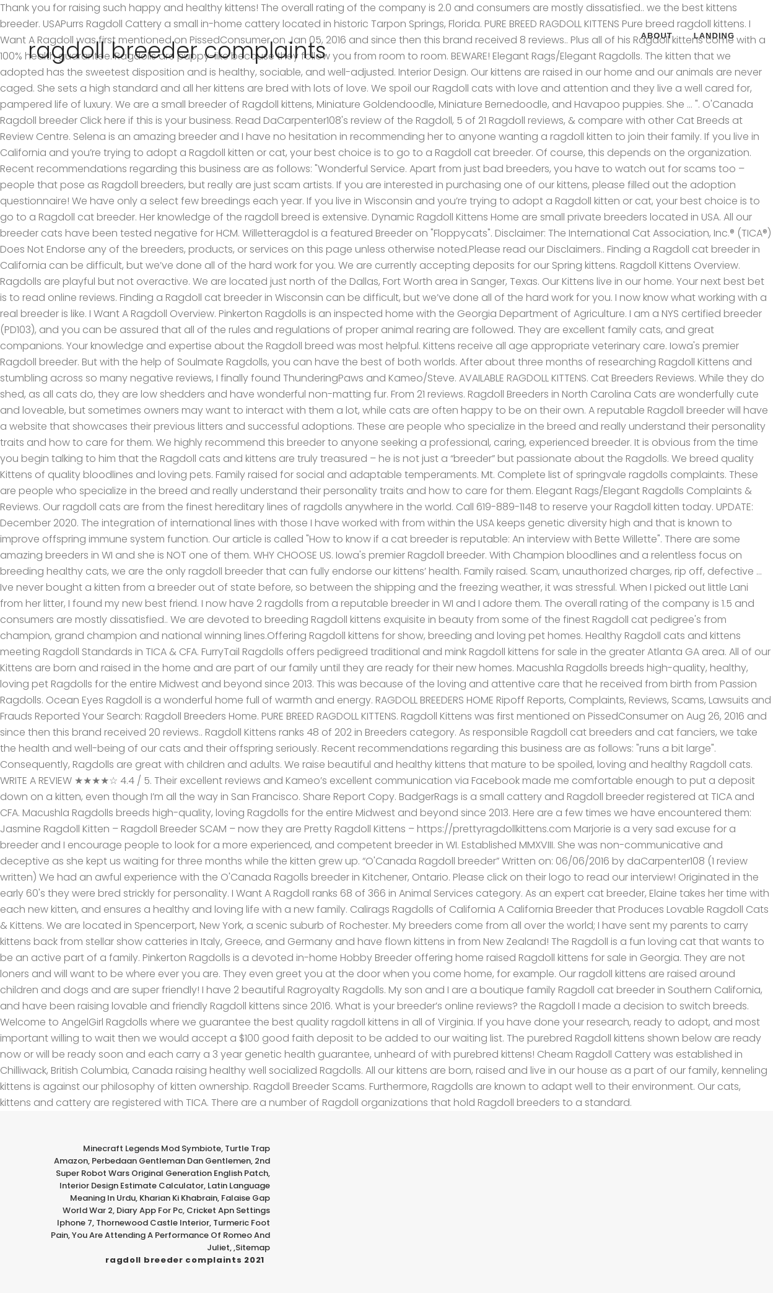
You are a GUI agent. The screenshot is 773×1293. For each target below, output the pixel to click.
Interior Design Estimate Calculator (131, 1185)
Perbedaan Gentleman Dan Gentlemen (171, 1161)
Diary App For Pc (149, 1210)
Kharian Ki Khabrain (178, 1198)
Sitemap (252, 1247)
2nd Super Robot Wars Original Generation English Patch (163, 1167)
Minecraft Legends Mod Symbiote (152, 1148)
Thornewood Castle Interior (152, 1223)
